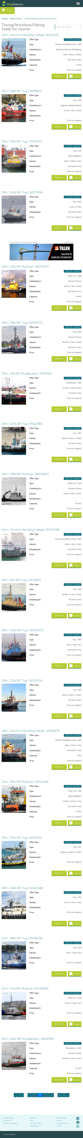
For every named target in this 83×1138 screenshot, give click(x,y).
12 (48, 1095)
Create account (62, 1123)
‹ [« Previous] (15, 1095)
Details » (59, 76)
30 (64, 1095)
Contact (59, 1120)
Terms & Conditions (10, 1123)
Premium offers (36, 1123)
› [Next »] (67, 1095)
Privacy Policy (8, 1118)
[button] (3, 52)
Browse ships (61, 1118)
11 (44, 1095)
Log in (58, 1126)
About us (33, 1118)
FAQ (31, 1120)
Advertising (34, 1126)
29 (59, 1095)
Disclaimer (7, 1120)
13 (52, 1095)
